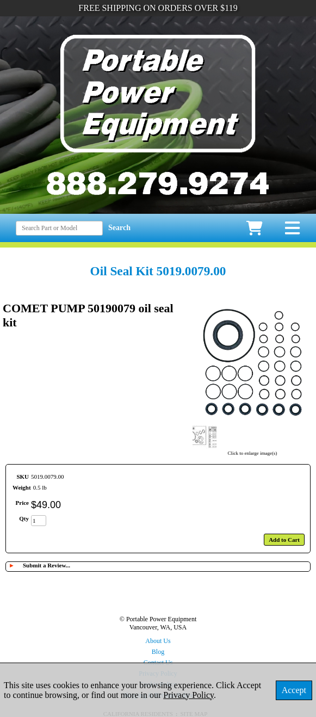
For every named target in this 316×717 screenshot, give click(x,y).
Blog (158, 652)
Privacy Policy (188, 695)
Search (119, 228)
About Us (157, 641)
